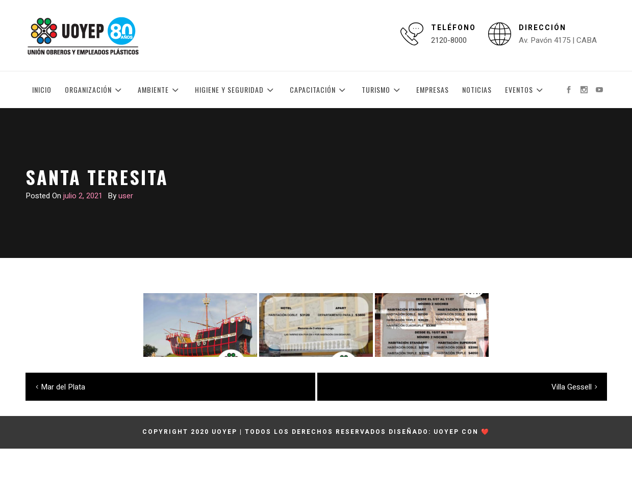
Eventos (525, 89)
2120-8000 (449, 40)
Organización (94, 89)
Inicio (42, 89)
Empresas (432, 89)
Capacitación (319, 89)
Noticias (477, 89)
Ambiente (160, 89)
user (125, 195)
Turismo (382, 89)
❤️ (485, 431)
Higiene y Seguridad (235, 89)
